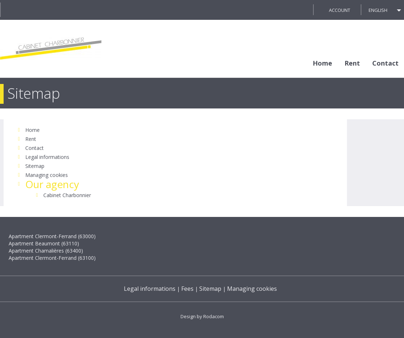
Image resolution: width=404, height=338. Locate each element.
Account (339, 10)
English (378, 10)
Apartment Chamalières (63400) (46, 250)
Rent (352, 63)
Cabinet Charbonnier (67, 195)
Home (322, 63)
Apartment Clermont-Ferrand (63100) (52, 257)
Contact (385, 63)
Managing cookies (46, 175)
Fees (187, 289)
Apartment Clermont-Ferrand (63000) (52, 236)
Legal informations (47, 157)
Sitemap (34, 166)
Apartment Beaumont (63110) (44, 243)
